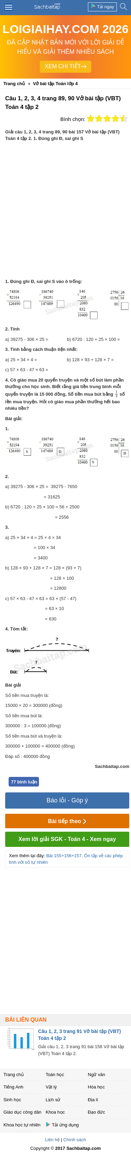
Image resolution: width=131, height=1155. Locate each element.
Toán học (55, 1074)
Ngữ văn (96, 1074)
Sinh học (12, 1099)
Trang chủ (13, 1074)
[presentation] (116, 394)
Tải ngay (102, 6)
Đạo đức (96, 1112)
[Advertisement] (64, 210)
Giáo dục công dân (22, 1112)
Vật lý (51, 1087)
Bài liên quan (26, 1020)
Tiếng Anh (13, 1087)
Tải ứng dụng (62, 1124)
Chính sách (74, 1139)
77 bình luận (24, 781)
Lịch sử (53, 1099)
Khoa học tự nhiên (21, 1124)
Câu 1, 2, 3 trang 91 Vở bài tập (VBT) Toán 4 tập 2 (79, 1035)
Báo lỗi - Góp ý (67, 800)
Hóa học (96, 1087)
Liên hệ (52, 1139)
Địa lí (93, 1099)
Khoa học (55, 1112)
